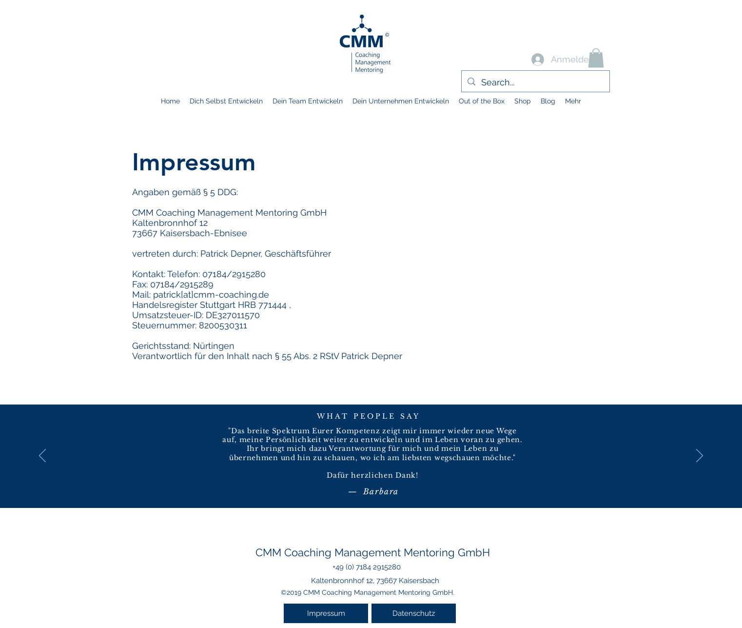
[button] (596, 57)
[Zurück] (42, 456)
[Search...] (535, 82)
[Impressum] (326, 613)
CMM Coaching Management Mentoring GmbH (372, 552)
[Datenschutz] (413, 613)
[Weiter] (699, 456)
